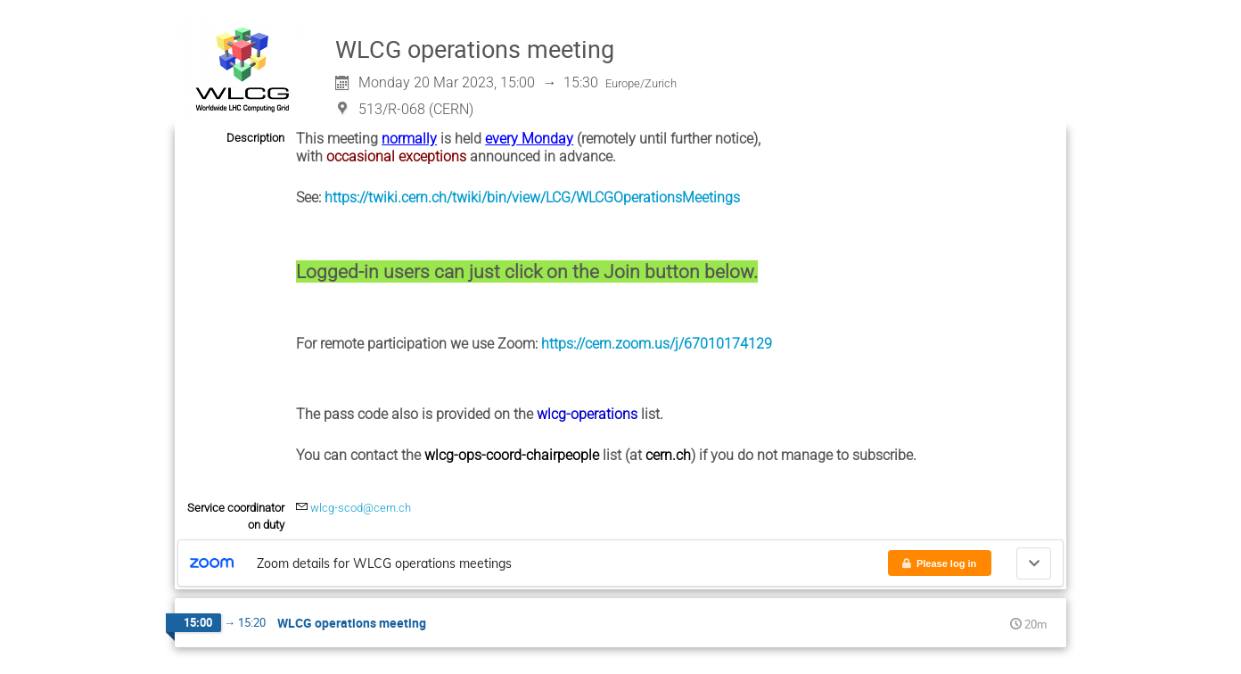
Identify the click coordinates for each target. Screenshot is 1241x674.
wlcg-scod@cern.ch (360, 507)
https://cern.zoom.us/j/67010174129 (656, 343)
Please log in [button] (938, 563)
